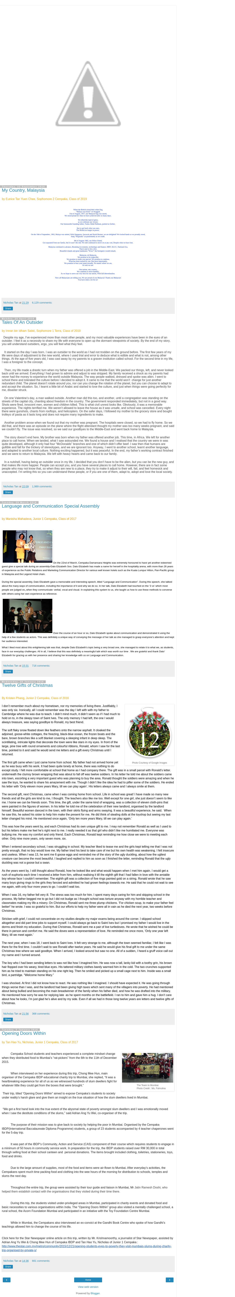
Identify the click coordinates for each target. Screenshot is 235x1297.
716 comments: (41, 665)
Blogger (95, 1293)
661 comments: (41, 1260)
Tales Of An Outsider (22, 322)
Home (88, 1280)
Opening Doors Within (24, 1033)
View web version (88, 1286)
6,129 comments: (42, 302)
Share (8, 308)
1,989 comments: (42, 486)
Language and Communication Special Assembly (51, 506)
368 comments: (41, 1013)
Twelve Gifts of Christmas (27, 685)
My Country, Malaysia (23, 190)
